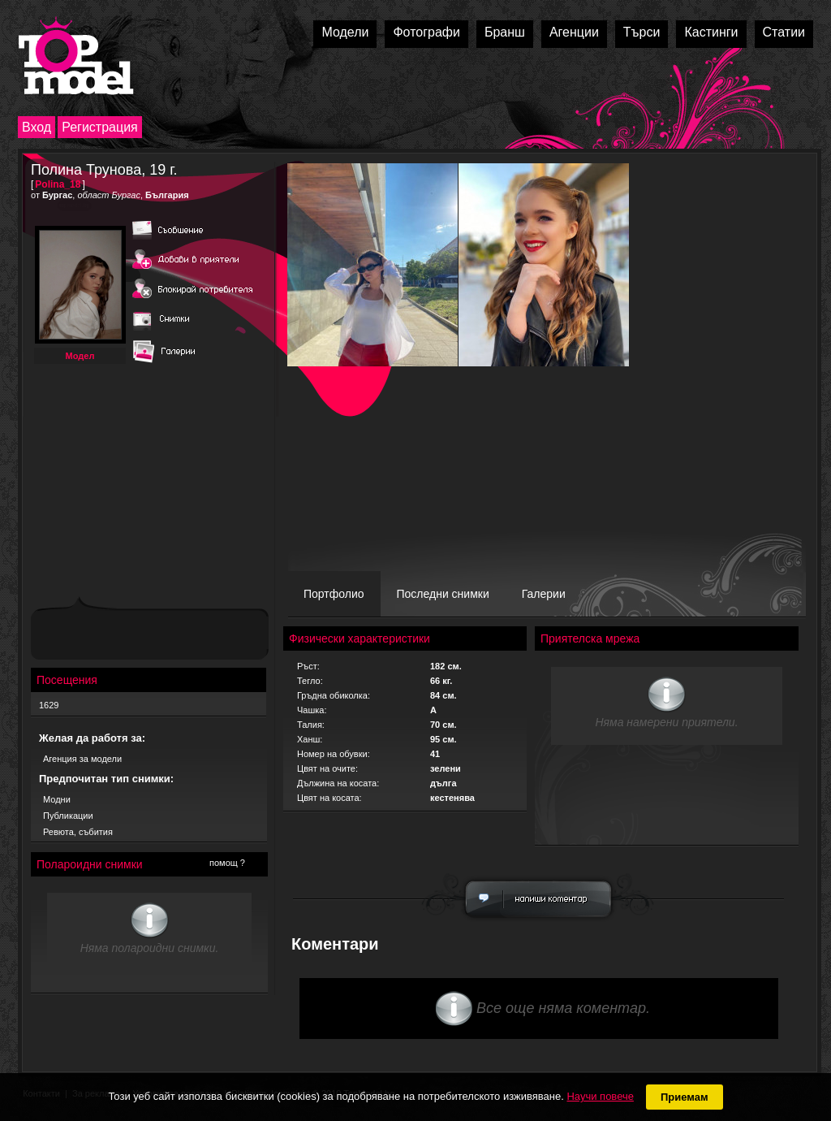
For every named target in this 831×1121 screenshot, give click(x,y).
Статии (784, 32)
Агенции (574, 32)
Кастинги (711, 32)
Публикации (68, 815)
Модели (344, 32)
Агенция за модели (82, 759)
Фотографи (426, 32)
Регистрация (100, 127)
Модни (57, 799)
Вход (36, 127)
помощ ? (227, 863)
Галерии (544, 593)
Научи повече (599, 1096)
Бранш (504, 32)
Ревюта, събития (78, 832)
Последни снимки (443, 593)
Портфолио (334, 593)
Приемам (684, 1097)
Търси (642, 32)
